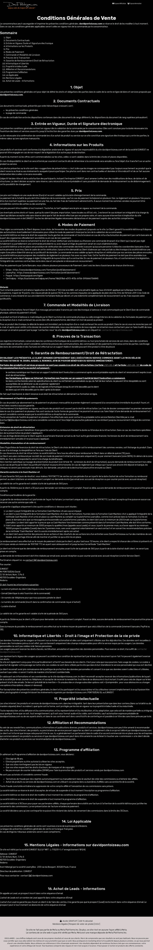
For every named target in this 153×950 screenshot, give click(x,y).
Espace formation (134, 4)
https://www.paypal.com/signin (28, 275)
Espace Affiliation (119, 4)
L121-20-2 (109, 365)
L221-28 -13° (133, 365)
